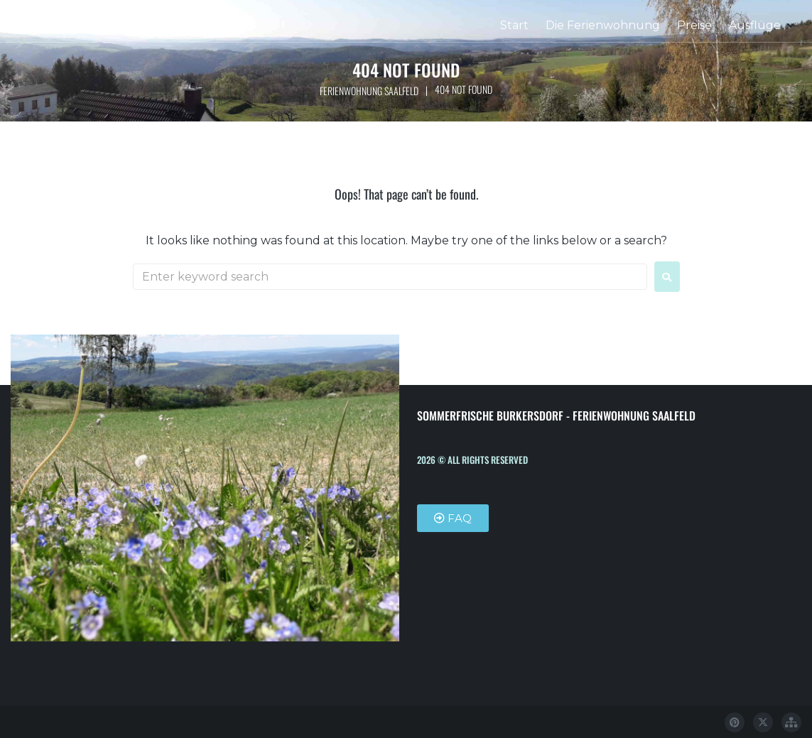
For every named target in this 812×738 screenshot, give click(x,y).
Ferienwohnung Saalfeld (369, 90)
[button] (763, 25)
